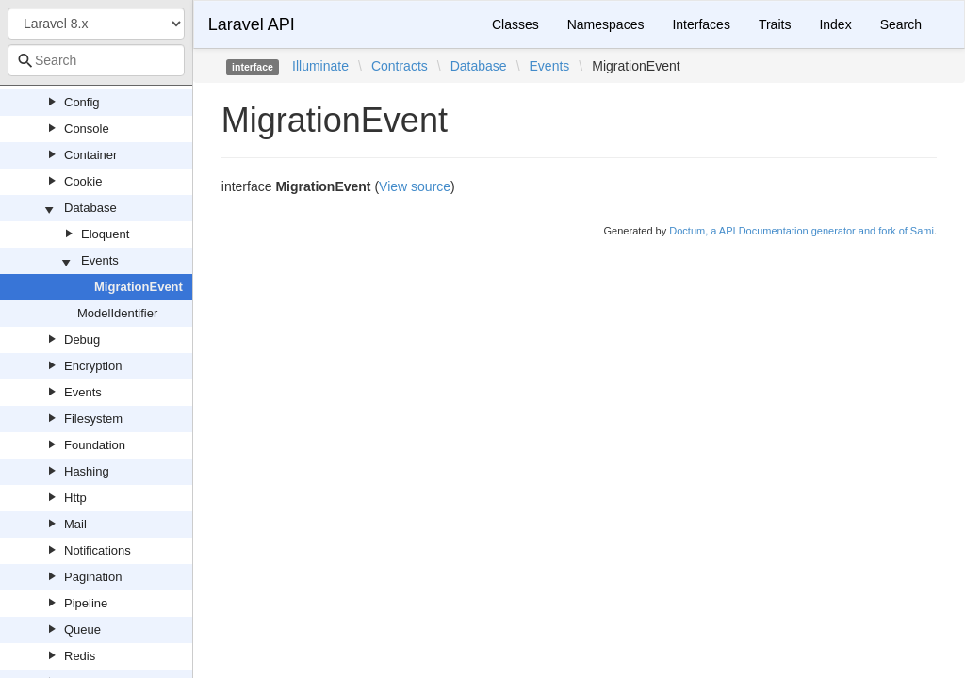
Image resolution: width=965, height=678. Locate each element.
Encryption (93, 366)
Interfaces (700, 24)
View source (414, 186)
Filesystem (93, 419)
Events (100, 260)
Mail (75, 524)
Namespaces (606, 24)
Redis (79, 656)
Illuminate (320, 65)
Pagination (93, 577)
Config (82, 102)
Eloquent (105, 234)
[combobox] (96, 60)
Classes (515, 24)
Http (75, 498)
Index (835, 24)
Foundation (94, 445)
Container (90, 155)
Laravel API (251, 24)
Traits (775, 24)
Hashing (86, 471)
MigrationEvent (138, 287)
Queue (82, 629)
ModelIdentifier (117, 313)
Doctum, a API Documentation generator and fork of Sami (801, 230)
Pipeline (85, 603)
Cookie (83, 181)
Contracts (399, 65)
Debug (82, 339)
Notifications (97, 550)
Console (86, 128)
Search (901, 24)
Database (90, 208)
